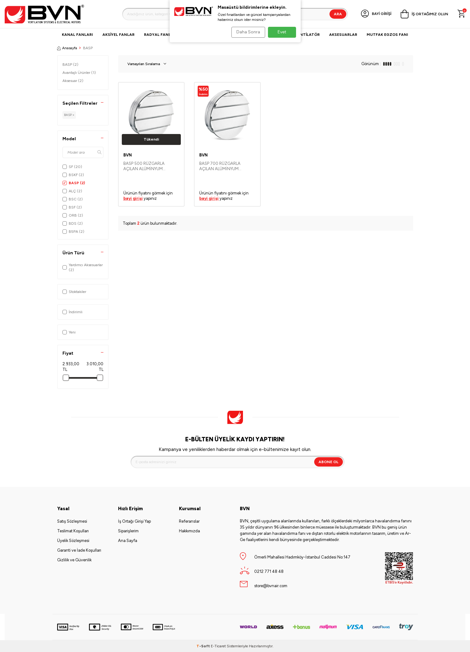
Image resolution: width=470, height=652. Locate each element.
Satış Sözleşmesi (72, 521)
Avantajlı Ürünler (79, 72)
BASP (70, 64)
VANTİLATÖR (307, 34)
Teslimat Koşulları (73, 531)
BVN (127, 155)
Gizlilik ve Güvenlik (74, 560)
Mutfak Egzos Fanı (387, 34)
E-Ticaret (218, 646)
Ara (338, 14)
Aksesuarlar (343, 34)
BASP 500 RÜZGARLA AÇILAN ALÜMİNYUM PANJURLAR (144, 166)
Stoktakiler (74, 292)
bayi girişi (133, 198)
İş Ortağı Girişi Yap (134, 521)
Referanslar (189, 521)
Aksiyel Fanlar (118, 34)
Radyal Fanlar (160, 34)
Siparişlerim (128, 531)
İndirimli (72, 312)
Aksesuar (72, 80)
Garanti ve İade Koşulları (79, 550)
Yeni (69, 332)
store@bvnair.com (270, 585)
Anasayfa (67, 48)
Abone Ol (329, 462)
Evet (282, 32)
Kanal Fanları (77, 34)
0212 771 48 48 (269, 571)
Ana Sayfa (127, 540)
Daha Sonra (246, 32)
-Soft (203, 646)
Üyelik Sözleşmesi (73, 540)
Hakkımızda (189, 531)
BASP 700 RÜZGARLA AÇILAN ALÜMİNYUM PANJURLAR (219, 166)
